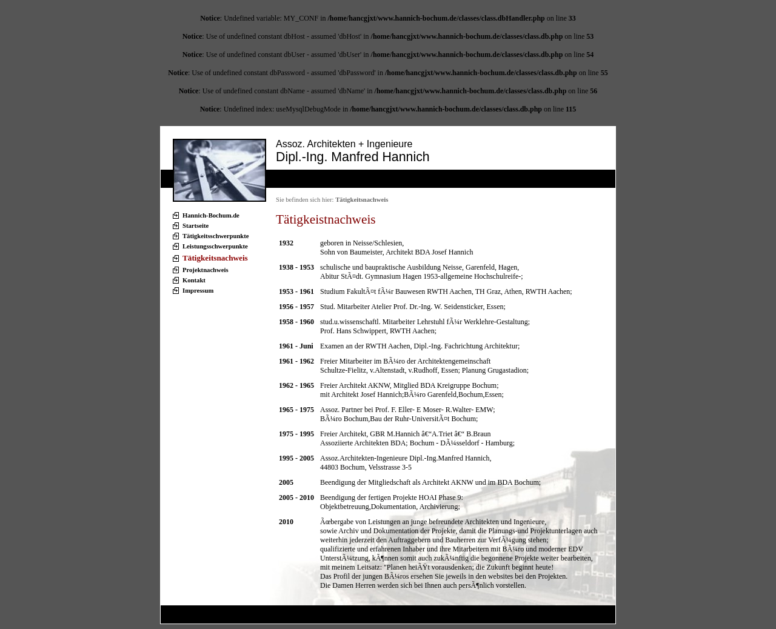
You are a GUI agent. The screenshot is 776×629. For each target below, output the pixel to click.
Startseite (195, 225)
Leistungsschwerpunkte (215, 246)
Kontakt (194, 280)
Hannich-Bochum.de (210, 215)
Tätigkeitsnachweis (215, 257)
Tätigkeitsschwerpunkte (215, 236)
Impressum (197, 290)
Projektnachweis (205, 270)
